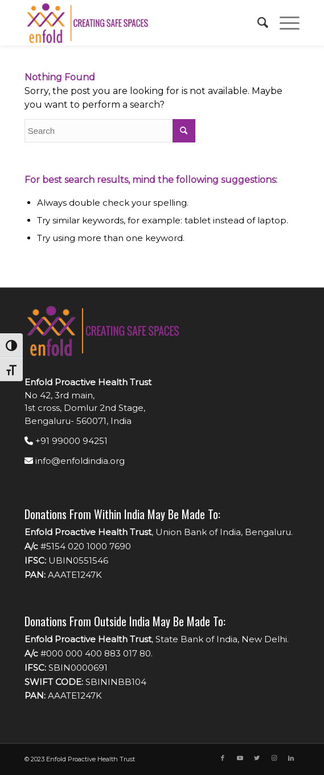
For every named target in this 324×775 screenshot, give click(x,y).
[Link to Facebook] (222, 757)
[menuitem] (257, 23)
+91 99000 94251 (66, 440)
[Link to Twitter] (256, 757)
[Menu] (284, 23)
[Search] (257, 23)
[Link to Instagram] (273, 757)
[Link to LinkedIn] (291, 757)
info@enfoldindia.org (74, 460)
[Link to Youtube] (239, 757)
